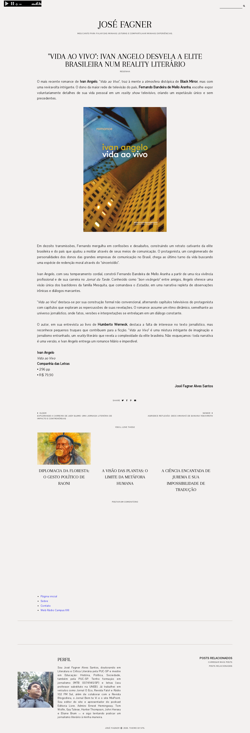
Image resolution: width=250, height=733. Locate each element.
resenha (125, 71)
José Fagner (125, 24)
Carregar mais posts (220, 662)
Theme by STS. (137, 728)
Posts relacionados (220, 666)
